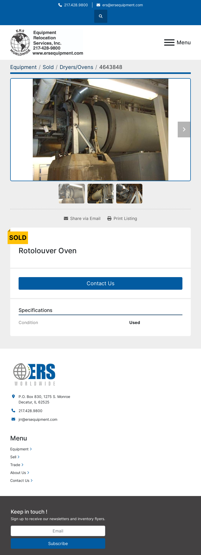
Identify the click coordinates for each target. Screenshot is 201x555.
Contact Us (100, 283)
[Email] (58, 531)
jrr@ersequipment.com (38, 419)
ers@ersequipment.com (122, 5)
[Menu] (169, 42)
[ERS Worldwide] (34, 373)
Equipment (19, 449)
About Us (18, 472)
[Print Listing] (122, 218)
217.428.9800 (76, 5)
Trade (15, 464)
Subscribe (58, 543)
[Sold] (48, 67)
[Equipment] (23, 67)
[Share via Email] (82, 218)
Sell (13, 457)
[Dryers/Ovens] (76, 67)
